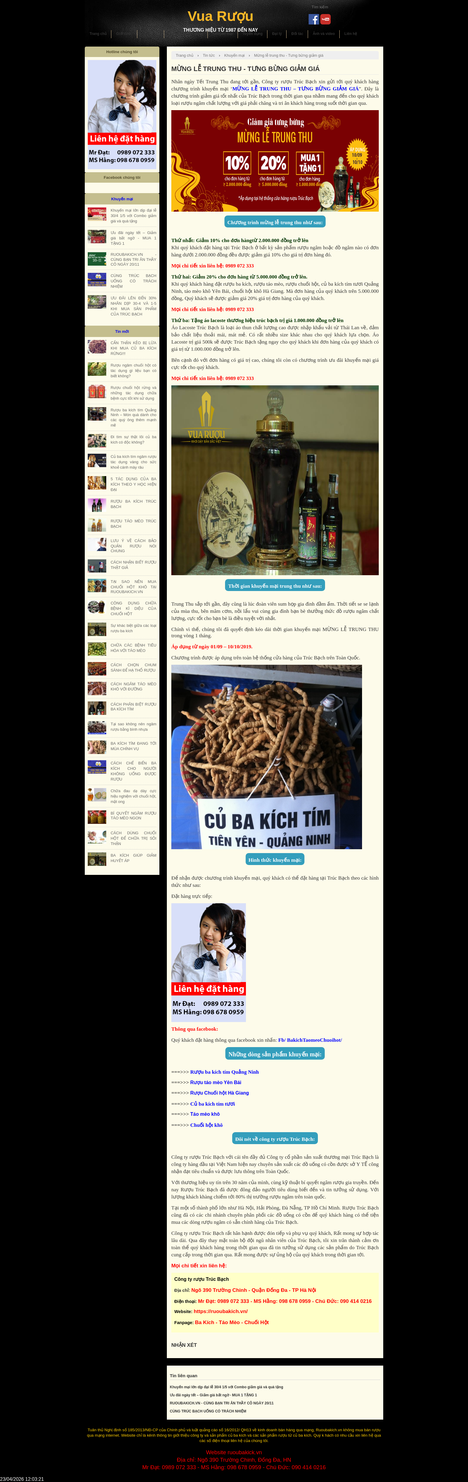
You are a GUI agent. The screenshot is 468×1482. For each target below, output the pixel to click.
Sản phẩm (150, 34)
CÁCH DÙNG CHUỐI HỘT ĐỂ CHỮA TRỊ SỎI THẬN (133, 838)
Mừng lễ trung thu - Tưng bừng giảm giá (288, 55)
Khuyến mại (223, 34)
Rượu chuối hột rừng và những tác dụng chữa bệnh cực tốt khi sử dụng (133, 393)
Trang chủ (98, 34)
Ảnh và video (324, 34)
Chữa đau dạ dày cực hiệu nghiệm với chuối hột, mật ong (133, 796)
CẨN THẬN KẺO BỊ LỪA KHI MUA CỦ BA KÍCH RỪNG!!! (133, 348)
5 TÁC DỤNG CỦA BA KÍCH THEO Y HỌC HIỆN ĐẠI (133, 484)
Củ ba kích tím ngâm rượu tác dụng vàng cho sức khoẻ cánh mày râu (133, 462)
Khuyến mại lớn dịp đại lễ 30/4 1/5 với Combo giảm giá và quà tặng (226, 1387)
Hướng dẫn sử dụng (186, 34)
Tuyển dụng (253, 34)
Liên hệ (350, 34)
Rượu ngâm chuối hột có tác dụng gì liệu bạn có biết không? (133, 370)
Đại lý (277, 34)
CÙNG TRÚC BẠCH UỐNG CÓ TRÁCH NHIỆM (208, 1411)
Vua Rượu (220, 16)
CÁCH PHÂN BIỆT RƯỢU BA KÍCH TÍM (133, 706)
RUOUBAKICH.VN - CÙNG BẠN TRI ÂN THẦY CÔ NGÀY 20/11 (222, 1403)
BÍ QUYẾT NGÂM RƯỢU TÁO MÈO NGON (133, 815)
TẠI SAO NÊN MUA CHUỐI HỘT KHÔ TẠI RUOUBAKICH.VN (133, 586)
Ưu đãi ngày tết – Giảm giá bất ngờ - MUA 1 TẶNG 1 (213, 1395)
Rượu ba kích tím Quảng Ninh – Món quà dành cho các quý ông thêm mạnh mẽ (133, 417)
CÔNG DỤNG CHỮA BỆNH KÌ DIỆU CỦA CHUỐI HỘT (133, 608)
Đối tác (297, 34)
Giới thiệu (124, 34)
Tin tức (209, 55)
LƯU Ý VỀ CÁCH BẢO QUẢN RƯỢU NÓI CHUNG (133, 545)
